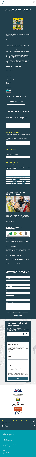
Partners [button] (5, 439)
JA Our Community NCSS (18, 144)
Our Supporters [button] (6, 441)
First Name (8, 275)
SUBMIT (18, 378)
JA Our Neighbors (10, 76)
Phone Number (9, 286)
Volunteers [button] (5, 432)
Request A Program (24, 334)
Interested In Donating (13, 369)
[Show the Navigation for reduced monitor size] (34, 2)
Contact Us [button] (4, 425)
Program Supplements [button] (7, 436)
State (7, 294)
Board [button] (4, 450)
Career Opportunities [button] (7, 453)
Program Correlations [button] (7, 438)
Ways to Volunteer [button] (6, 433)
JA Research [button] (5, 451)
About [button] (4, 445)
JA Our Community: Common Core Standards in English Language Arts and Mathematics (18, 126)
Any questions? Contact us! (12, 338)
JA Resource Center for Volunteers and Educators (16, 104)
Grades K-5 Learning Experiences (18, 175)
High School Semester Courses (18, 179)
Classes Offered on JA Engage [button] (8, 434)
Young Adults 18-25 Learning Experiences (18, 183)
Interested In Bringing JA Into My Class (16, 368)
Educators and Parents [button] (8, 435)
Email (7, 282)
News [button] (4, 456)
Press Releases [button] (6, 452)
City (6, 290)
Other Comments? (9, 302)
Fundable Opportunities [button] (7, 440)
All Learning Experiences (18, 173)
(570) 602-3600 (5, 426)
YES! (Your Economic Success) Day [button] (9, 444)
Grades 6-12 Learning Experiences (18, 177)
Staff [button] (4, 449)
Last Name (8, 278)
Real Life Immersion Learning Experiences (18, 181)
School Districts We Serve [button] (8, 446)
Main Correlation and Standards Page (18, 123)
